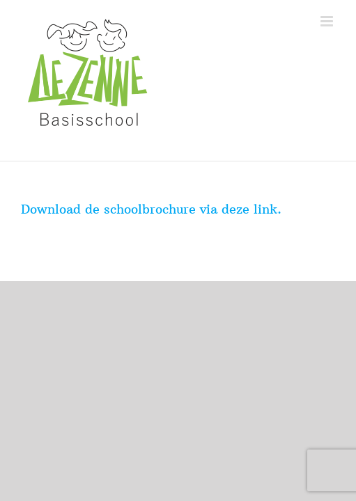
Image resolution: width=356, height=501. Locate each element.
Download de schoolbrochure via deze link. (151, 209)
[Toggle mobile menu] (327, 21)
